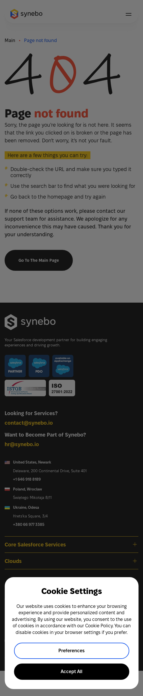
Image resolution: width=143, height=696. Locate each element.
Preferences (71, 650)
